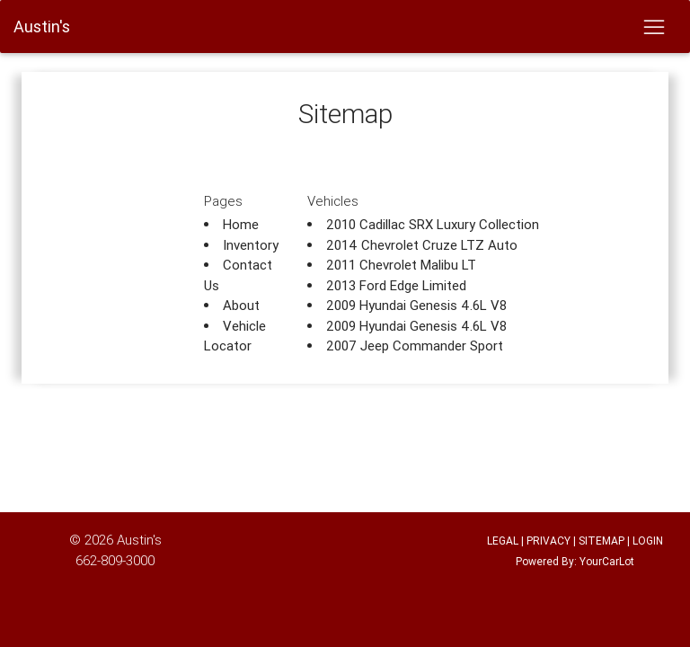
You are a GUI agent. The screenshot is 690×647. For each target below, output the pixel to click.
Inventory (251, 244)
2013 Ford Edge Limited (396, 285)
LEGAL (502, 540)
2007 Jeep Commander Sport (414, 345)
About (241, 305)
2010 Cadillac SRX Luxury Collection (432, 224)
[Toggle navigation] (654, 27)
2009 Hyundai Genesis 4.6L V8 (416, 305)
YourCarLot (606, 561)
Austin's (139, 539)
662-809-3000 (115, 560)
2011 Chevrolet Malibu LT (401, 264)
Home (241, 224)
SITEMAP (601, 540)
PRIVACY (548, 540)
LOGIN (647, 540)
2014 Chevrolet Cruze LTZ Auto (422, 244)
